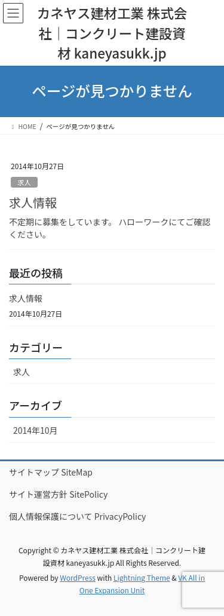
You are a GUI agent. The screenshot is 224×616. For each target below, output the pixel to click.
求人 (23, 182)
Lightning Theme (141, 577)
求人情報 (33, 202)
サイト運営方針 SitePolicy (58, 494)
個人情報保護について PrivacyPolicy (77, 516)
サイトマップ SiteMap (51, 472)
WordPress (78, 577)
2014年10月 (35, 430)
